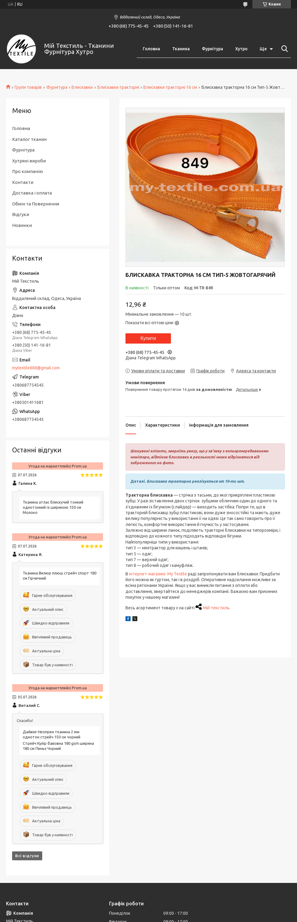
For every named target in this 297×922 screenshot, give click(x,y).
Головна (151, 48)
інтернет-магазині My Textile (158, 573)
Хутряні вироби (29, 160)
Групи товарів (28, 87)
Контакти (22, 182)
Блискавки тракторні (118, 87)
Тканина (181, 48)
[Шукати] (283, 49)
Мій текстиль (216, 607)
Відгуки (20, 214)
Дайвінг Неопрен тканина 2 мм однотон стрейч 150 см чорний (51, 734)
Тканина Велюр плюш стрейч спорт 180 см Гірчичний (59, 575)
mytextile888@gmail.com (36, 367)
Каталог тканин (29, 139)
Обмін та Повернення (35, 203)
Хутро (241, 48)
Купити (148, 338)
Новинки (22, 225)
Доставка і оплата (32, 192)
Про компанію (27, 171)
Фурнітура (212, 48)
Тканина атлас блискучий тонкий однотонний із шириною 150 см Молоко (53, 507)
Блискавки (82, 87)
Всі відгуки (27, 856)
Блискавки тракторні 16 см (170, 87)
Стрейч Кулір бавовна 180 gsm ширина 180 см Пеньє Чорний (58, 746)
